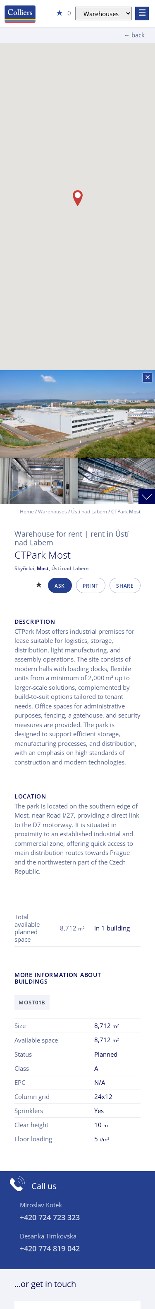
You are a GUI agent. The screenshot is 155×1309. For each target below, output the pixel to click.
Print (90, 585)
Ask (60, 585)
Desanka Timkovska (48, 1236)
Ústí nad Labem (89, 511)
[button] (78, 198)
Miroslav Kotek (41, 1205)
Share (125, 585)
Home (27, 511)
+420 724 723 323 (50, 1217)
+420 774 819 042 (50, 1248)
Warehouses (52, 511)
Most (43, 568)
